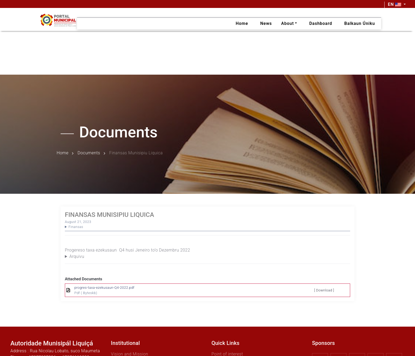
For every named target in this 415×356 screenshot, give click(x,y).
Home (63, 153)
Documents (89, 153)
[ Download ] (324, 290)
